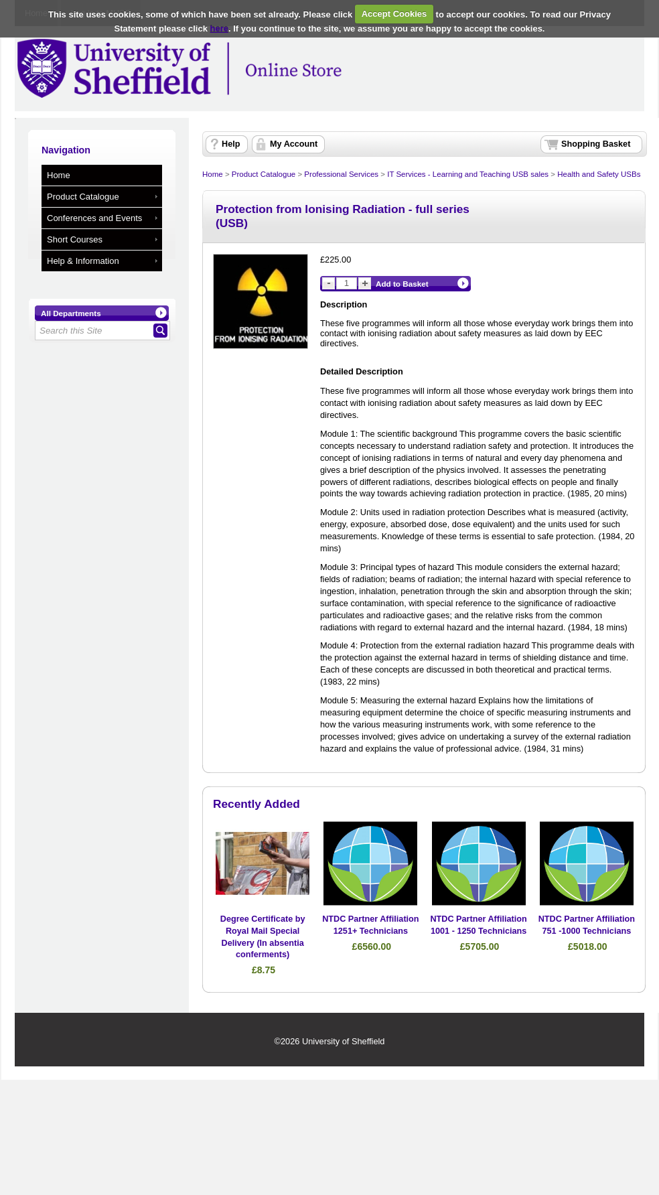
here (219, 28)
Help (231, 144)
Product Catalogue (83, 197)
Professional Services (341, 174)
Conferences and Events (94, 218)
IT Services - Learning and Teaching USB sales (467, 174)
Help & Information (83, 261)
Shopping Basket (595, 144)
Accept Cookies (394, 14)
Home (58, 175)
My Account (293, 144)
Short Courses (74, 239)
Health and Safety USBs (598, 174)
